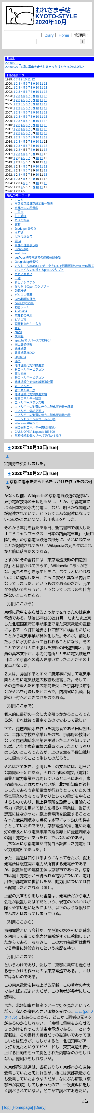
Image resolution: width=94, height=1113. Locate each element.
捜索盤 (19, 336)
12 (33, 79)
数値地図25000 (25, 353)
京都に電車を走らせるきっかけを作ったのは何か (51, 67)
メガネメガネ (23, 274)
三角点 (19, 212)
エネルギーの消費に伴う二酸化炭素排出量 (43, 415)
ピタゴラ (21, 319)
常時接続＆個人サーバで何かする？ (38, 435)
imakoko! (21, 253)
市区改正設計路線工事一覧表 (34, 204)
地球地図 (21, 349)
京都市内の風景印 (26, 208)
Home (64, 35)
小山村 (19, 199)
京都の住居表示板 (26, 245)
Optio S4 (20, 357)
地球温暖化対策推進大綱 (31, 394)
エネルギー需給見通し (29, 411)
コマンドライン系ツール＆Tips (35, 419)
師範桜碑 (21, 290)
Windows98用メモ (27, 423)
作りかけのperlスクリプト (32, 286)
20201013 (11, 63)
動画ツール (22, 307)
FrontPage (21, 249)
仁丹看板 (21, 216)
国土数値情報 (23, 344)
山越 (18, 278)
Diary (49, 35)
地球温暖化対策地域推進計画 (34, 382)
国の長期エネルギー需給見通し (35, 427)
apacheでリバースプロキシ (33, 340)
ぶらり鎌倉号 (23, 237)
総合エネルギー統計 (28, 398)
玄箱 (18, 224)
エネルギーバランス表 (29, 402)
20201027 (11, 67)
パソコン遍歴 (23, 295)
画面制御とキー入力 (28, 324)
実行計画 (21, 373)
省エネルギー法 (25, 390)
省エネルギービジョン (29, 369)
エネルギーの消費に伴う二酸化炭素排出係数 (44, 407)
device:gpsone (24, 303)
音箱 (18, 328)
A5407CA (21, 311)
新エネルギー (23, 386)
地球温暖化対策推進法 (29, 365)
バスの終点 (22, 220)
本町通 (19, 232)
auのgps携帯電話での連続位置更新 (38, 257)
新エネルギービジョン (29, 377)
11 (29, 79)
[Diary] (39, 1107)
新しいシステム (25, 282)
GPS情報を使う (25, 299)
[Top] (6, 1107)
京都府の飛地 (23, 315)
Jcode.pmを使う (25, 228)
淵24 (18, 241)
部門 (18, 361)
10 (25, 79)
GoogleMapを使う (27, 262)
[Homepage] (22, 1107)
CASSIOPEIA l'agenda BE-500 (35, 432)
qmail (18, 332)
